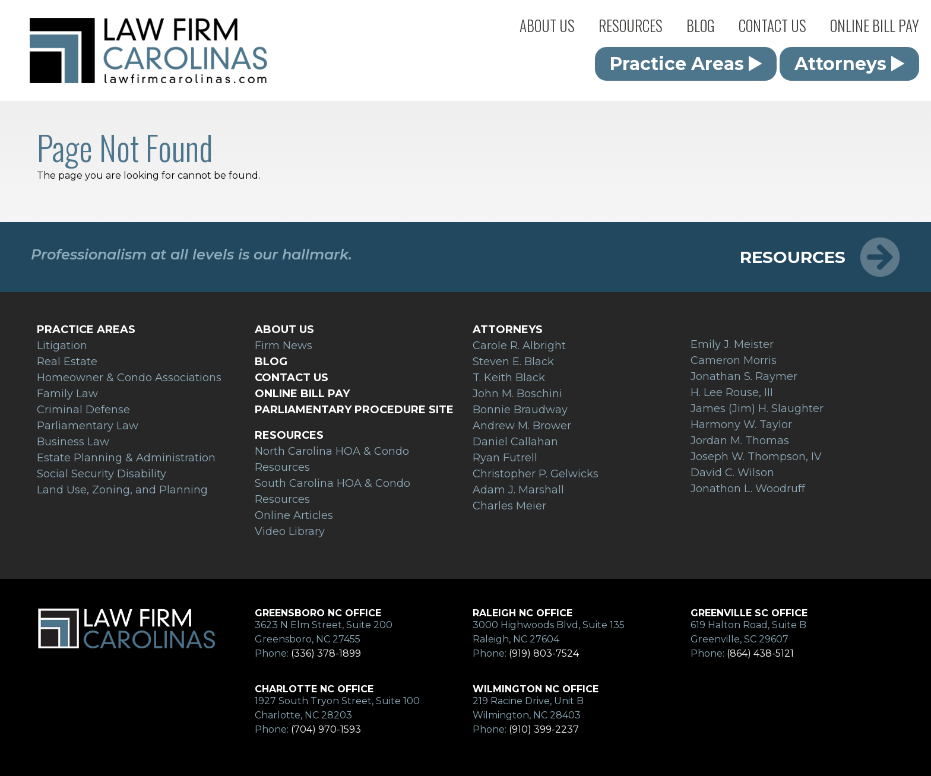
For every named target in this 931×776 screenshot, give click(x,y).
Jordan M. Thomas (740, 440)
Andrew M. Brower (522, 425)
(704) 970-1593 (326, 729)
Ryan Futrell (505, 457)
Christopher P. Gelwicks (535, 473)
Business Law (73, 441)
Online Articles (294, 515)
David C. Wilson (732, 472)
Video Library (290, 531)
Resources (630, 25)
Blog (700, 25)
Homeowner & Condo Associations (129, 377)
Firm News (283, 345)
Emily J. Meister (732, 344)
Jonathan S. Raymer (744, 376)
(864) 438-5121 (760, 653)
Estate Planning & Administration (126, 457)
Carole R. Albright (519, 345)
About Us (547, 25)
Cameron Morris (734, 360)
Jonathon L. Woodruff (748, 488)
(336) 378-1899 (326, 653)
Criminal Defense (83, 409)
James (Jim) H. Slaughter (757, 408)
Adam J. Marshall (518, 489)
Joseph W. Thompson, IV (756, 456)
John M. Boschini (517, 393)
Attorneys (849, 64)
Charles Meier (509, 505)
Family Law (67, 393)
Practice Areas (686, 64)
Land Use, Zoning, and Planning (122, 489)
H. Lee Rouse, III (732, 392)
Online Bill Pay (874, 25)
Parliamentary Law (87, 425)
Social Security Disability (101, 473)
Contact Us (772, 25)
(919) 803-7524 (544, 653)
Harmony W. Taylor (741, 424)
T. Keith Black (509, 377)
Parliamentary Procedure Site (354, 409)
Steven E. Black (513, 361)
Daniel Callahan (515, 441)
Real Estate (67, 361)
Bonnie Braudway (520, 409)
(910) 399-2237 (544, 729)
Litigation (62, 345)
